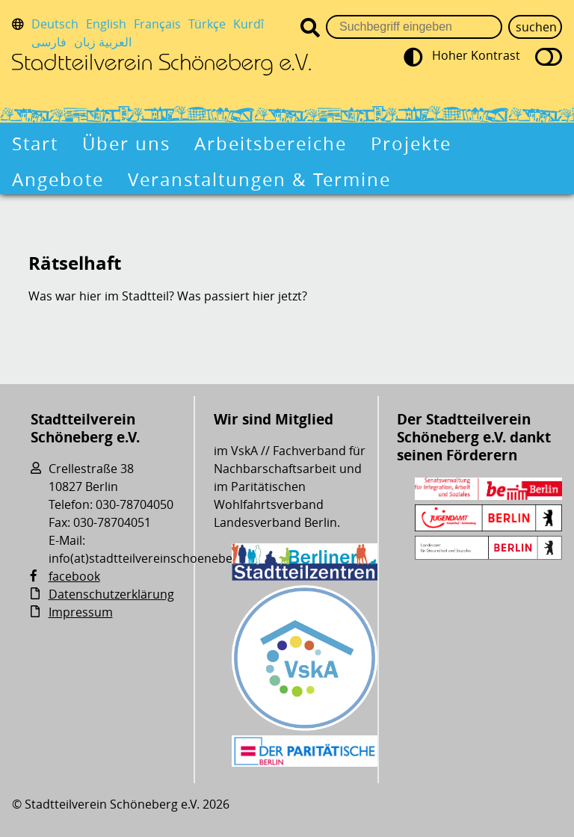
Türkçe (207, 24)
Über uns (126, 143)
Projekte (411, 143)
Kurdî (248, 24)
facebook (74, 576)
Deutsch (54, 24)
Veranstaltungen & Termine (259, 179)
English (106, 24)
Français (157, 24)
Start (35, 143)
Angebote (58, 179)
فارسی (49, 42)
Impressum (81, 612)
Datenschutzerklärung (111, 594)
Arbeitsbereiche (270, 143)
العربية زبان (103, 42)
